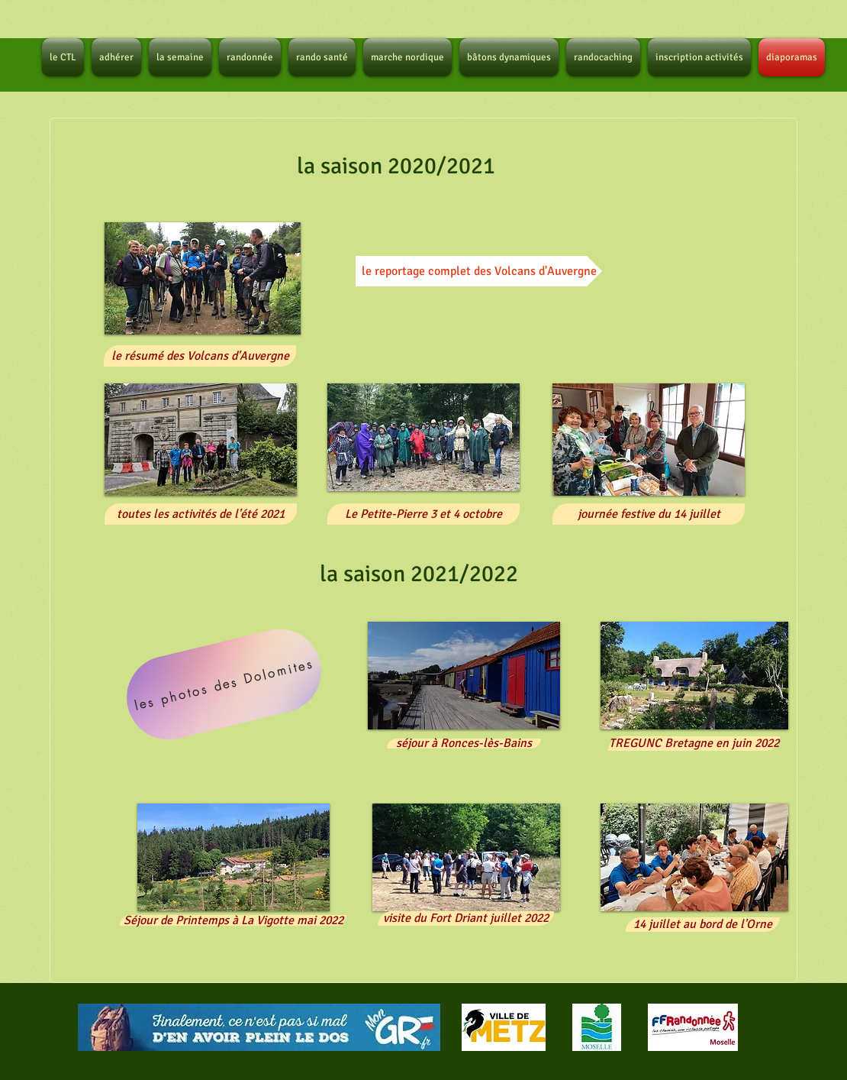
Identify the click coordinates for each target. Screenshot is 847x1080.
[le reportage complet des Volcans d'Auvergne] (479, 271)
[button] (203, 278)
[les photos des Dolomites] (224, 684)
